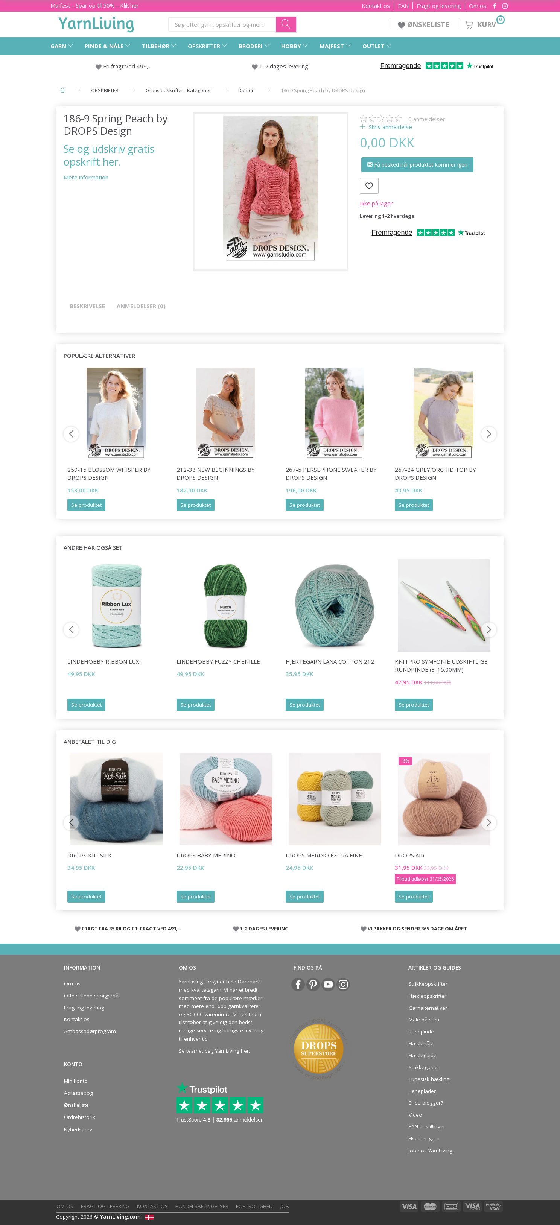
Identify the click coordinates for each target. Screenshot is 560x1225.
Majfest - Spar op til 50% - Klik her (94, 5)
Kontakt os (376, 5)
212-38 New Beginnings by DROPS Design (216, 473)
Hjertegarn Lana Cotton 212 (330, 661)
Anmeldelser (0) (141, 306)
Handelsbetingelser (201, 1206)
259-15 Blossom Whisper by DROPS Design (109, 473)
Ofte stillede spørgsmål (92, 995)
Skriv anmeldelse (389, 127)
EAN (403, 5)
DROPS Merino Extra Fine (324, 855)
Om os (477, 5)
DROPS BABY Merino (206, 855)
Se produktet (86, 505)
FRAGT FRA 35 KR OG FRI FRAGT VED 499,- (130, 928)
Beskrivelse (87, 306)
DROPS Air (410, 855)
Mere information (86, 177)
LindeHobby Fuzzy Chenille (218, 661)
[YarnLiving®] (96, 23)
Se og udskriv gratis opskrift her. (109, 155)
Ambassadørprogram (90, 1031)
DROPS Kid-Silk (89, 855)
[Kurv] (484, 23)
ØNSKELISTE (424, 24)
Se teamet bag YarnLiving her (214, 1050)
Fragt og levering (439, 5)
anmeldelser (426, 119)
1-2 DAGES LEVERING (264, 928)
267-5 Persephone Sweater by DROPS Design (331, 473)
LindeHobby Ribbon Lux (103, 661)
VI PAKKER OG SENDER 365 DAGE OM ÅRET (417, 928)
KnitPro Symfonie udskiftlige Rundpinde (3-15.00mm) (441, 665)
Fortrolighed (254, 1206)
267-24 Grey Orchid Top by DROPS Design (435, 473)
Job (284, 1206)
